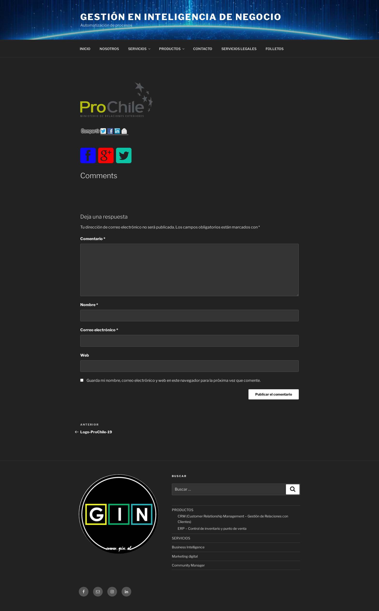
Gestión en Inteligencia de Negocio (181, 17)
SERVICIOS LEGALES (238, 49)
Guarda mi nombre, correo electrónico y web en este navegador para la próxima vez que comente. (174, 380)
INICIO (85, 49)
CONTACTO (202, 49)
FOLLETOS (275, 49)
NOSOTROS (109, 49)
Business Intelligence (188, 547)
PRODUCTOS (172, 49)
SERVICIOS (139, 49)
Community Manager (188, 565)
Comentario (92, 238)
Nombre (89, 304)
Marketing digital (185, 556)
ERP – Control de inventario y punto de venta (212, 528)
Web (84, 355)
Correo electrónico (99, 330)
